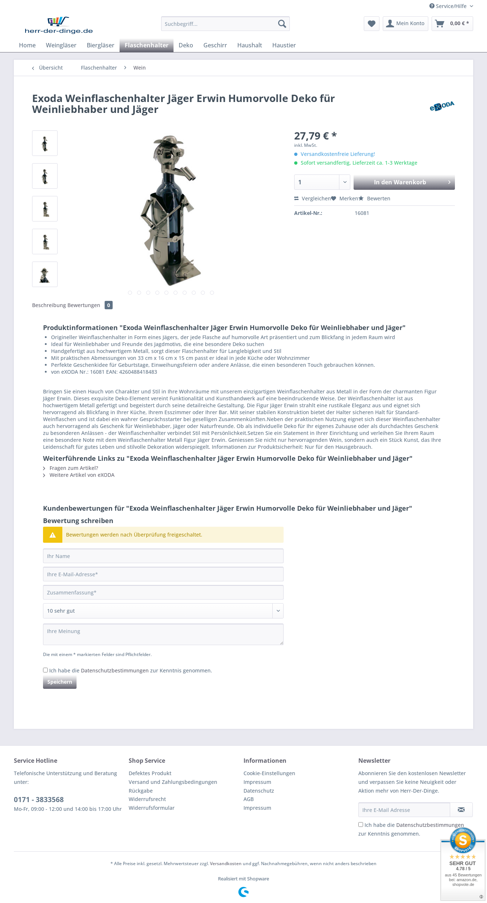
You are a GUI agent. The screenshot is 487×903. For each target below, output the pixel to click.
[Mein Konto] (405, 23)
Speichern (59, 681)
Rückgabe (141, 790)
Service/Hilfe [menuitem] (448, 6)
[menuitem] (225, 27)
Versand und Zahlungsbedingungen (173, 781)
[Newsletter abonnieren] (461, 809)
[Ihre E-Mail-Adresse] (163, 574)
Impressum (257, 781)
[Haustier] (284, 45)
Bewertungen (90, 305)
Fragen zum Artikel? (70, 467)
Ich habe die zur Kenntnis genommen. (130, 670)
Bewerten (374, 198)
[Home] (27, 45)
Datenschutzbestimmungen (115, 670)
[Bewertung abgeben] (163, 611)
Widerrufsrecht (147, 799)
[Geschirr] (215, 45)
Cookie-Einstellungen (269, 773)
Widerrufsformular (152, 807)
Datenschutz (259, 790)
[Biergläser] (101, 45)
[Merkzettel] (371, 23)
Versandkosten (226, 863)
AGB (249, 799)
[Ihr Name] (163, 556)
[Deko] (186, 45)
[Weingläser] (61, 45)
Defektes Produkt (150, 773)
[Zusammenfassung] (163, 592)
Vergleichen (312, 198)
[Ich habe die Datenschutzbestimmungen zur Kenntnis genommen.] (45, 670)
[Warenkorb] (452, 23)
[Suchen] (282, 23)
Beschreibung (49, 305)
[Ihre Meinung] (163, 634)
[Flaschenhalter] (147, 45)
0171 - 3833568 (39, 799)
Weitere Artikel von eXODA (78, 474)
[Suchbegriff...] (225, 23)
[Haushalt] (249, 45)
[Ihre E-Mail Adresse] (404, 809)
